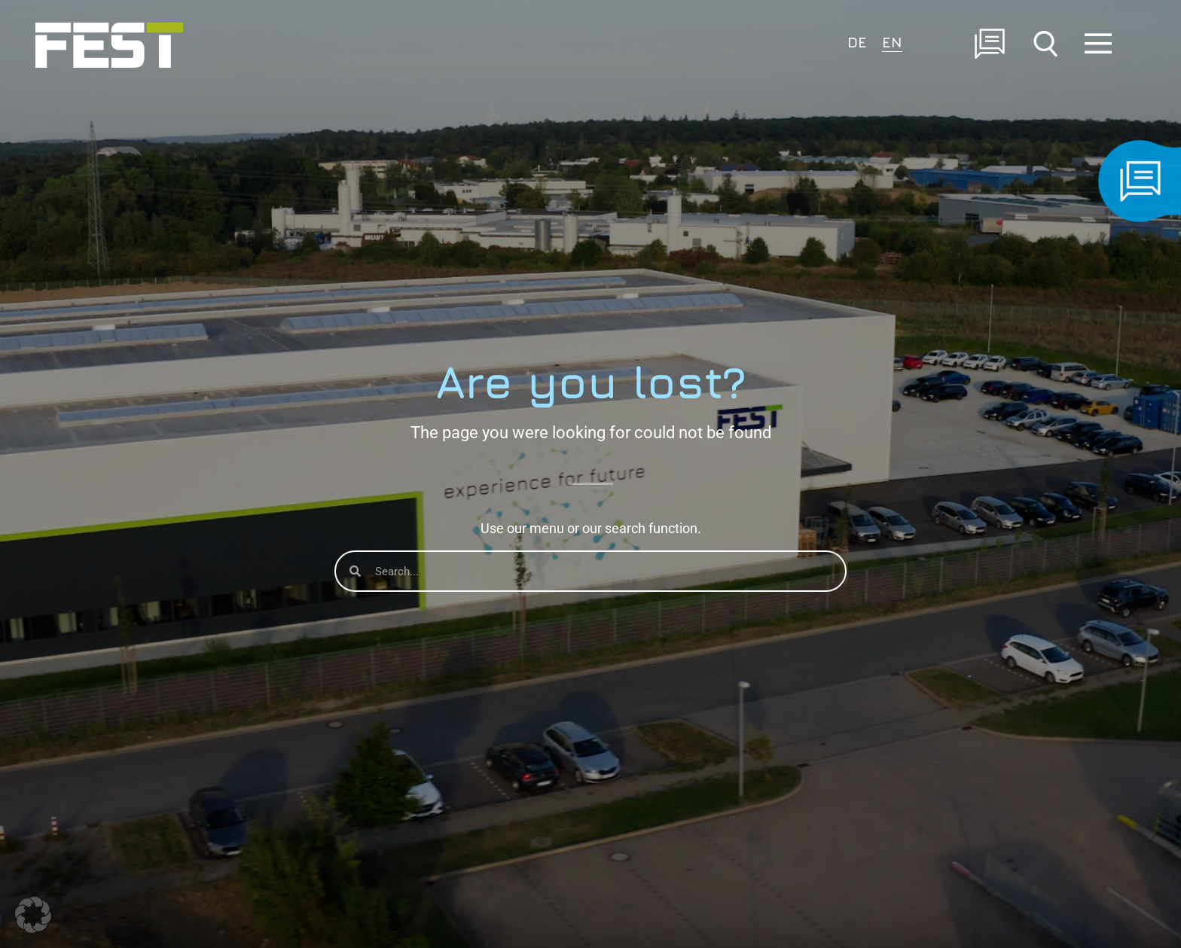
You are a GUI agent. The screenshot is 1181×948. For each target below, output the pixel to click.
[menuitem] (857, 41)
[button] (33, 915)
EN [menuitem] (892, 41)
